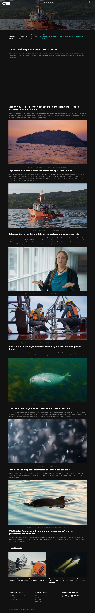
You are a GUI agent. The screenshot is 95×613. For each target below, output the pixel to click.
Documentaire (43, 36)
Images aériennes (70, 36)
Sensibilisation (43, 38)
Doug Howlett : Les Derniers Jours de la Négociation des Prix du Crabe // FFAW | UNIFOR (26, 580)
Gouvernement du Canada (59, 36)
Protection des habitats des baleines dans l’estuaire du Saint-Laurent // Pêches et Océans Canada (67, 580)
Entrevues (49, 36)
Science (81, 36)
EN (92, 2)
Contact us (38, 601)
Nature (77, 36)
